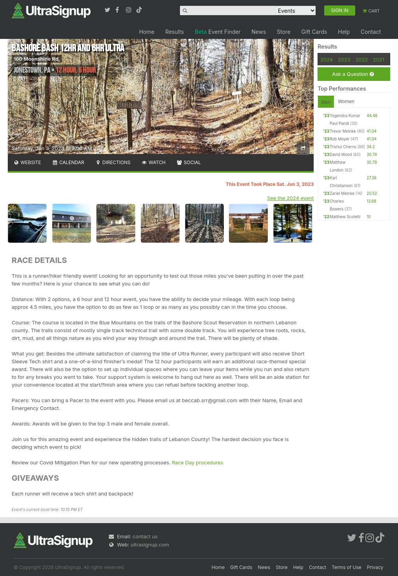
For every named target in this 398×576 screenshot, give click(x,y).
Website (27, 162)
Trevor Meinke (343, 131)
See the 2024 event (290, 198)
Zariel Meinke (342, 193)
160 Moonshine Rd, (37, 59)
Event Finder (218, 31)
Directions (112, 162)
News (258, 31)
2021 (378, 59)
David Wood (341, 154)
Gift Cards (314, 31)
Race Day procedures (197, 462)
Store (283, 31)
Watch (153, 162)
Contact (371, 31)
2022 (361, 59)
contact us (145, 536)
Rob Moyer (339, 139)
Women (346, 101)
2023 (344, 59)
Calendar (68, 162)
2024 (326, 59)
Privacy (375, 567)
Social (188, 162)
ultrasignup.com (150, 544)
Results (174, 31)
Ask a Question (353, 74)
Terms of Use (346, 567)
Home (146, 31)
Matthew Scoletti (345, 216)
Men (326, 102)
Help (344, 31)
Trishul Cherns (343, 146)
